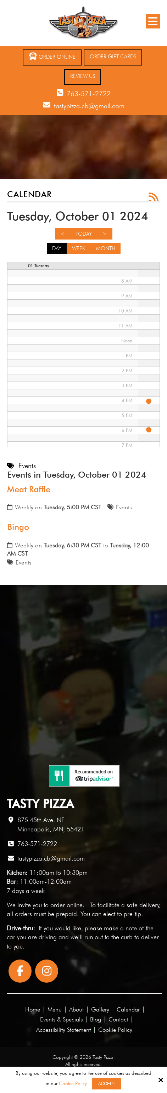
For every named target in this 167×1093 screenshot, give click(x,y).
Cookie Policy (73, 1083)
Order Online (52, 56)
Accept (107, 1083)
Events (124, 507)
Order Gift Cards (113, 56)
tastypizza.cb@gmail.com (89, 106)
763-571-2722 (89, 94)
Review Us (82, 76)
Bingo (18, 527)
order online (66, 905)
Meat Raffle (28, 489)
